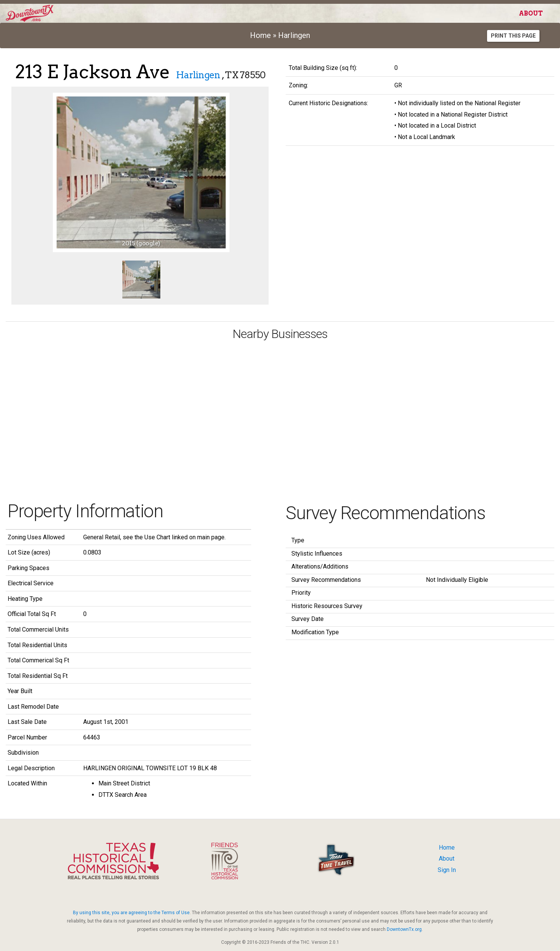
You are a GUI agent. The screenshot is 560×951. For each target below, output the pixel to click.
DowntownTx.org (404, 929)
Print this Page (513, 36)
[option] (141, 172)
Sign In (447, 870)
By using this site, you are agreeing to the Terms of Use (131, 912)
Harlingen (294, 35)
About (531, 13)
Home (260, 35)
